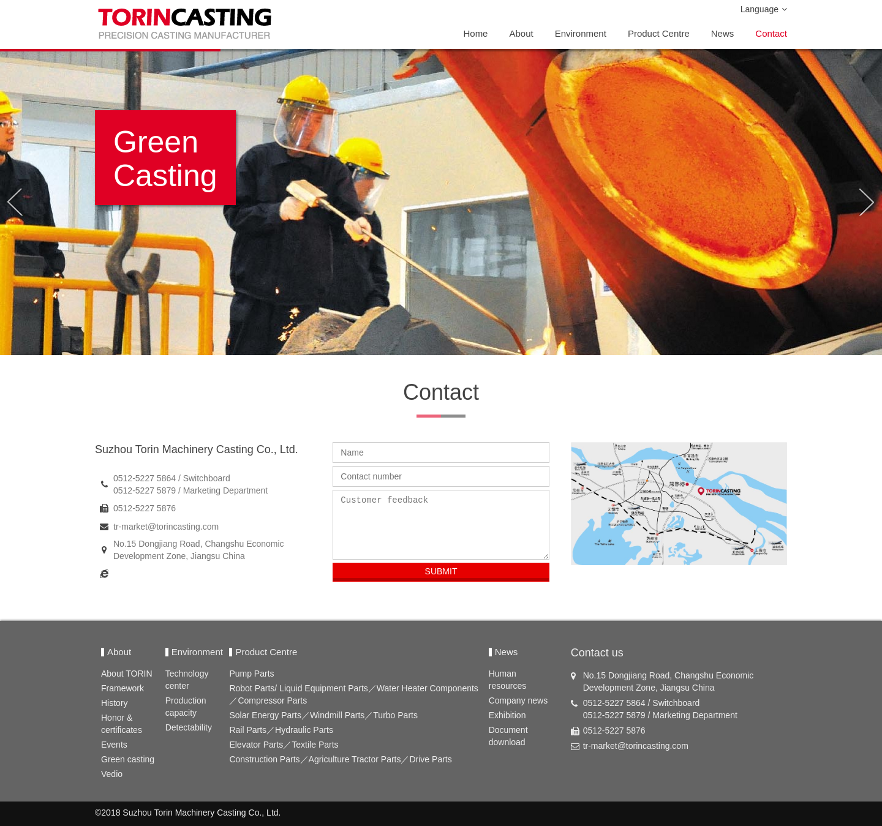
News (722, 33)
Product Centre (659, 33)
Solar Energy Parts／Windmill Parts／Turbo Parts (323, 715)
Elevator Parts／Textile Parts (283, 744)
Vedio (112, 774)
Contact (771, 33)
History (114, 703)
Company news (518, 700)
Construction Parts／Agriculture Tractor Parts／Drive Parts (340, 759)
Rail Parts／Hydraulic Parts (281, 730)
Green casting (127, 759)
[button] (14, 202)
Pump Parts (251, 673)
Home (475, 33)
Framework (122, 688)
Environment (580, 33)
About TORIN (127, 673)
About (521, 33)
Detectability (188, 727)
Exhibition (507, 715)
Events (114, 744)
